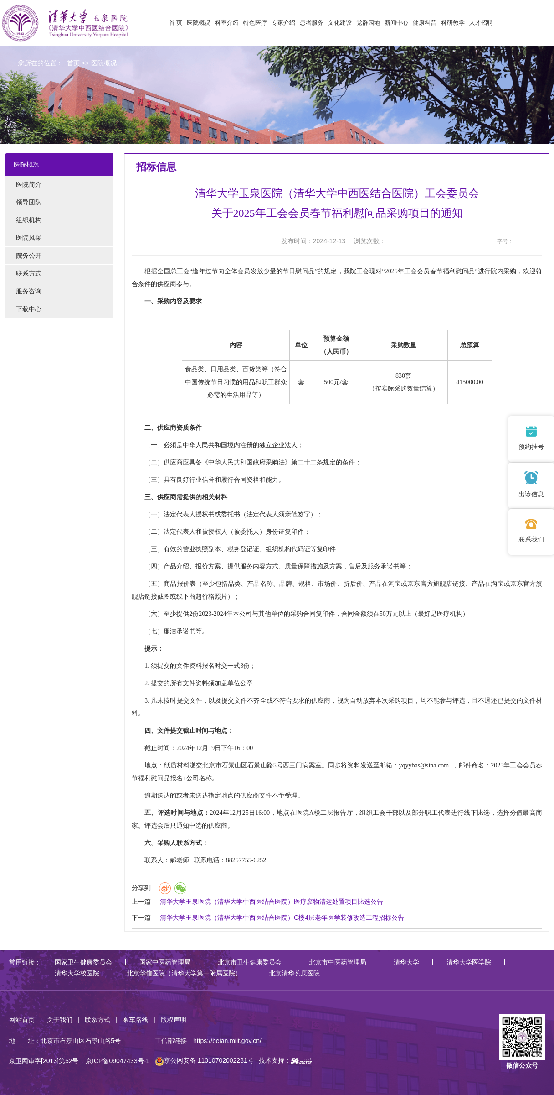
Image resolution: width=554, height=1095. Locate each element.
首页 (73, 63)
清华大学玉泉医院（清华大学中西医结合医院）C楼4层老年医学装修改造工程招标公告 (282, 917)
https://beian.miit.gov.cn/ (227, 1040)
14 (537, 241)
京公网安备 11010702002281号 (204, 1060)
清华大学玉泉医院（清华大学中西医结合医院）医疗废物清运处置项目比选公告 (271, 901)
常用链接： (25, 962)
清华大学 (406, 962)
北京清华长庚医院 (294, 973)
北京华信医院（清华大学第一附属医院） (184, 973)
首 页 (176, 22)
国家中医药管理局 (164, 962)
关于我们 (59, 1019)
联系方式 (97, 1019)
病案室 (311, 765)
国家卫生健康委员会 (83, 962)
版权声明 (173, 1019)
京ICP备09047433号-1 (117, 1060)
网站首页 (22, 1019)
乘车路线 (135, 1019)
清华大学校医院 (77, 973)
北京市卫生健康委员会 (250, 962)
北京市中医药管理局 (337, 962)
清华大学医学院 (468, 962)
